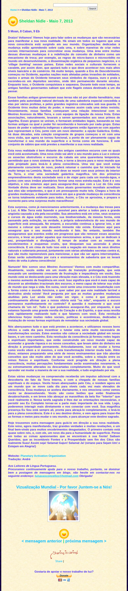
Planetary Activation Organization (43, 455)
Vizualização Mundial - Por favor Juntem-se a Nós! (64, 487)
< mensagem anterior (42, 541)
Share (58, 561)
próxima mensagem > (85, 541)
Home (13, 10)
